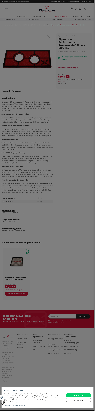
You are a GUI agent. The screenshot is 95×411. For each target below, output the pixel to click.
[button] (3, 403)
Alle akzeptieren (78, 395)
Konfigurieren (78, 400)
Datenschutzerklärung (19, 405)
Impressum (8, 405)
